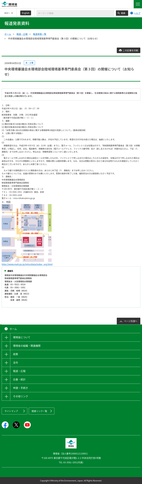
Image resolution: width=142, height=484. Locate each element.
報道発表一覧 (39, 34)
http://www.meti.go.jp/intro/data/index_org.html (27, 264)
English (25, 13)
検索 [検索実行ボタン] (123, 13)
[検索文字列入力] (75, 13)
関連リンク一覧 (39, 411)
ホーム (7, 34)
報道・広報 (22, 34)
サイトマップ (11, 411)
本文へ (7, 13)
